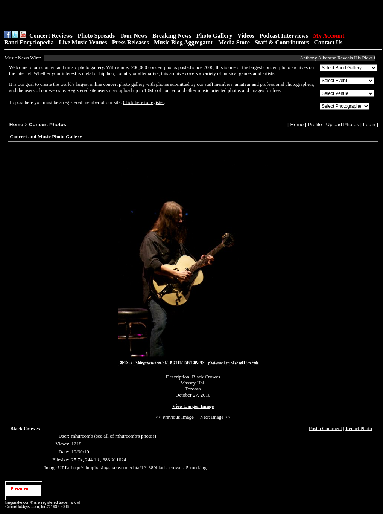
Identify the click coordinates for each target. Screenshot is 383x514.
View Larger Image (193, 406)
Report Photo (358, 428)
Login (369, 124)
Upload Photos (342, 124)
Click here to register (143, 102)
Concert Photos (47, 124)
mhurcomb (82, 436)
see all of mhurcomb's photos (125, 436)
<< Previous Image (174, 417)
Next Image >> (215, 417)
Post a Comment (325, 428)
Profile (315, 124)
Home (16, 124)
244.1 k (92, 459)
